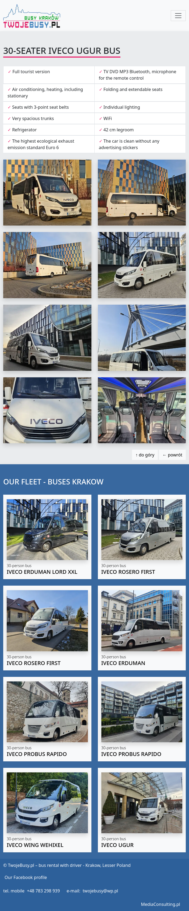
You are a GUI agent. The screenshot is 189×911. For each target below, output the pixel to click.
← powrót (172, 455)
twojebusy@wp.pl (100, 891)
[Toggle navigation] (178, 15)
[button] (47, 537)
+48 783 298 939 (43, 891)
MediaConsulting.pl (160, 904)
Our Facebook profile (26, 877)
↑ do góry (144, 455)
